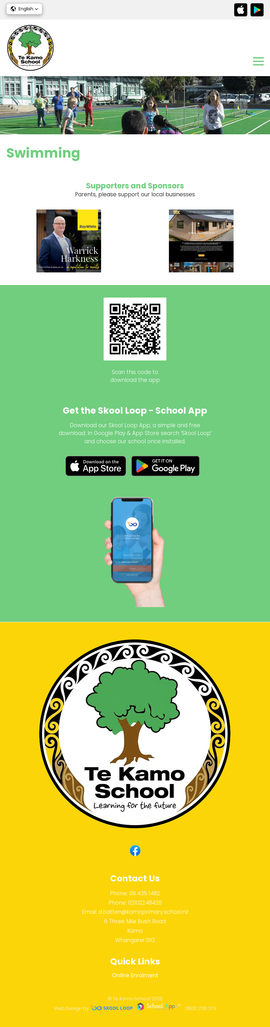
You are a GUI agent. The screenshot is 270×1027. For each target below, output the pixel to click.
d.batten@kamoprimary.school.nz (143, 912)
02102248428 (145, 903)
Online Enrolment (135, 975)
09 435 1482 (144, 893)
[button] (24, 9)
